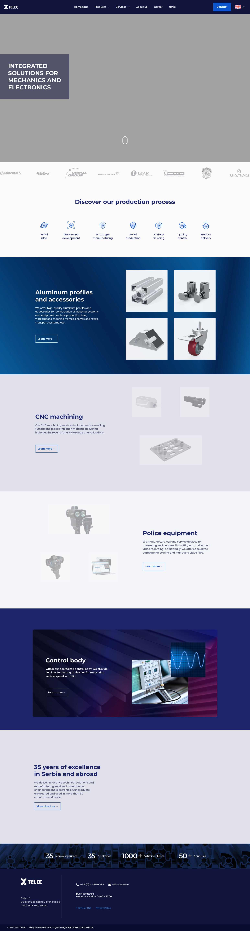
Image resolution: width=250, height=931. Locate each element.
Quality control (182, 236)
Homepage (81, 7)
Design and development (71, 236)
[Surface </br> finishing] (159, 225)
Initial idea (44, 236)
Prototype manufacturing (103, 236)
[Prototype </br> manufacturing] (103, 225)
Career (158, 7)
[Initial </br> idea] (44, 225)
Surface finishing (158, 236)
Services (123, 7)
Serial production (133, 236)
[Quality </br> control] (182, 225)
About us (142, 7)
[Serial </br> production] (133, 225)
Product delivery (206, 236)
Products (102, 7)
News (172, 7)
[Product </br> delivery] (206, 225)
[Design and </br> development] (71, 225)
